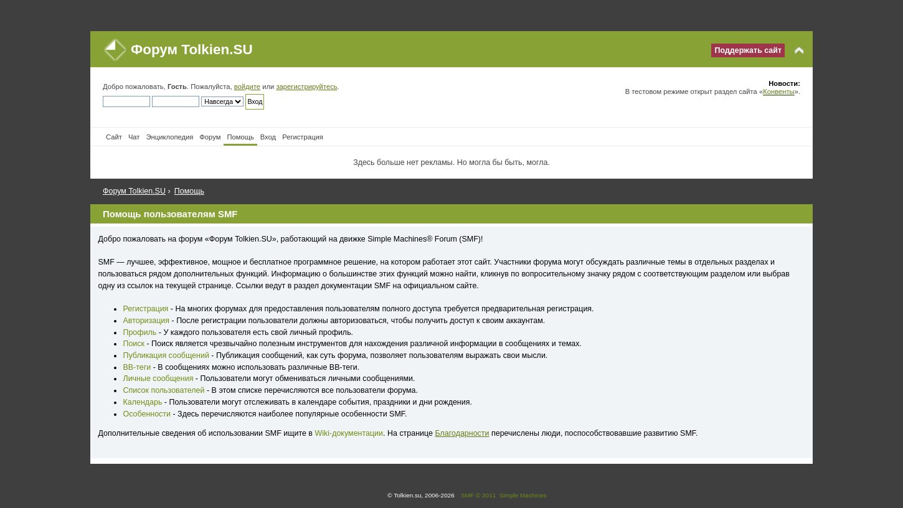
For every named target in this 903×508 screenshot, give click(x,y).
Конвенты (778, 91)
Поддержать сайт (748, 50)
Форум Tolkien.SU (192, 49)
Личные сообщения (158, 378)
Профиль (139, 332)
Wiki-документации (348, 433)
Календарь (142, 402)
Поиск (133, 343)
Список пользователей (163, 390)
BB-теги (137, 367)
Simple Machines (523, 495)
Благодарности (462, 433)
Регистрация (145, 308)
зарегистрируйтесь (306, 86)
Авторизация (146, 320)
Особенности (147, 414)
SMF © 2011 (478, 495)
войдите (247, 86)
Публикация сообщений (166, 355)
